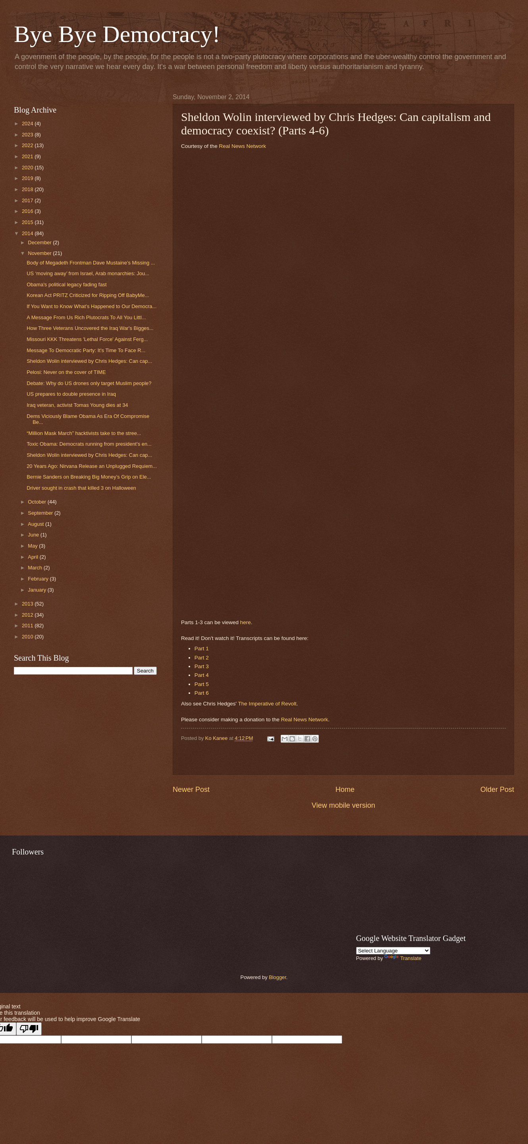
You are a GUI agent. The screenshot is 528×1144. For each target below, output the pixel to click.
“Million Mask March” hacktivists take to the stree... (84, 433)
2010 (28, 637)
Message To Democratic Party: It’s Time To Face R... (86, 350)
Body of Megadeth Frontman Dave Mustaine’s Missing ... (91, 263)
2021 (28, 156)
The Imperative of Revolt (267, 704)
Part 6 (202, 693)
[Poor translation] (29, 1028)
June (34, 535)
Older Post (497, 789)
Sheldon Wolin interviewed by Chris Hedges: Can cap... (89, 361)
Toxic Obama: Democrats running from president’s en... (89, 444)
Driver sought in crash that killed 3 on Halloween (81, 488)
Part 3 (202, 666)
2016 (28, 211)
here (245, 622)
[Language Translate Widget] (393, 950)
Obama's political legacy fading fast (66, 284)
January (37, 590)
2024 (28, 123)
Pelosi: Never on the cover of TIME (66, 372)
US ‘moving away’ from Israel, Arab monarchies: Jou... (88, 273)
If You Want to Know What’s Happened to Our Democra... (91, 306)
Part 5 (202, 684)
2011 (28, 626)
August (36, 524)
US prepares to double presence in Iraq (71, 394)
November (40, 253)
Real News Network (242, 146)
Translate (402, 958)
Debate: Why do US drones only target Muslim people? (89, 383)
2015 (28, 222)
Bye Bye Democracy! (117, 34)
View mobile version (343, 805)
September (41, 513)
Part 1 (202, 649)
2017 (28, 200)
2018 (28, 189)
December (40, 242)
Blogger (277, 977)
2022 (28, 145)
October (37, 502)
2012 (28, 615)
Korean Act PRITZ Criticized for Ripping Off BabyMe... (88, 295)
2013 (28, 604)
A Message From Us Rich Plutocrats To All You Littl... (86, 317)
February (39, 579)
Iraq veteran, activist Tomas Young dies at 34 (77, 405)
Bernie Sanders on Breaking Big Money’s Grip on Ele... (89, 477)
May (33, 546)
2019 (28, 178)
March (35, 568)
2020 (28, 168)
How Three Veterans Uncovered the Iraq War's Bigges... (90, 328)
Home (345, 789)
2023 (28, 135)
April (33, 557)
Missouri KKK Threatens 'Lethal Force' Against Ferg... (87, 339)
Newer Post (191, 789)
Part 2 (202, 658)
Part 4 (202, 675)
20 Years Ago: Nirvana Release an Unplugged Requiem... (92, 466)
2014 (28, 233)
